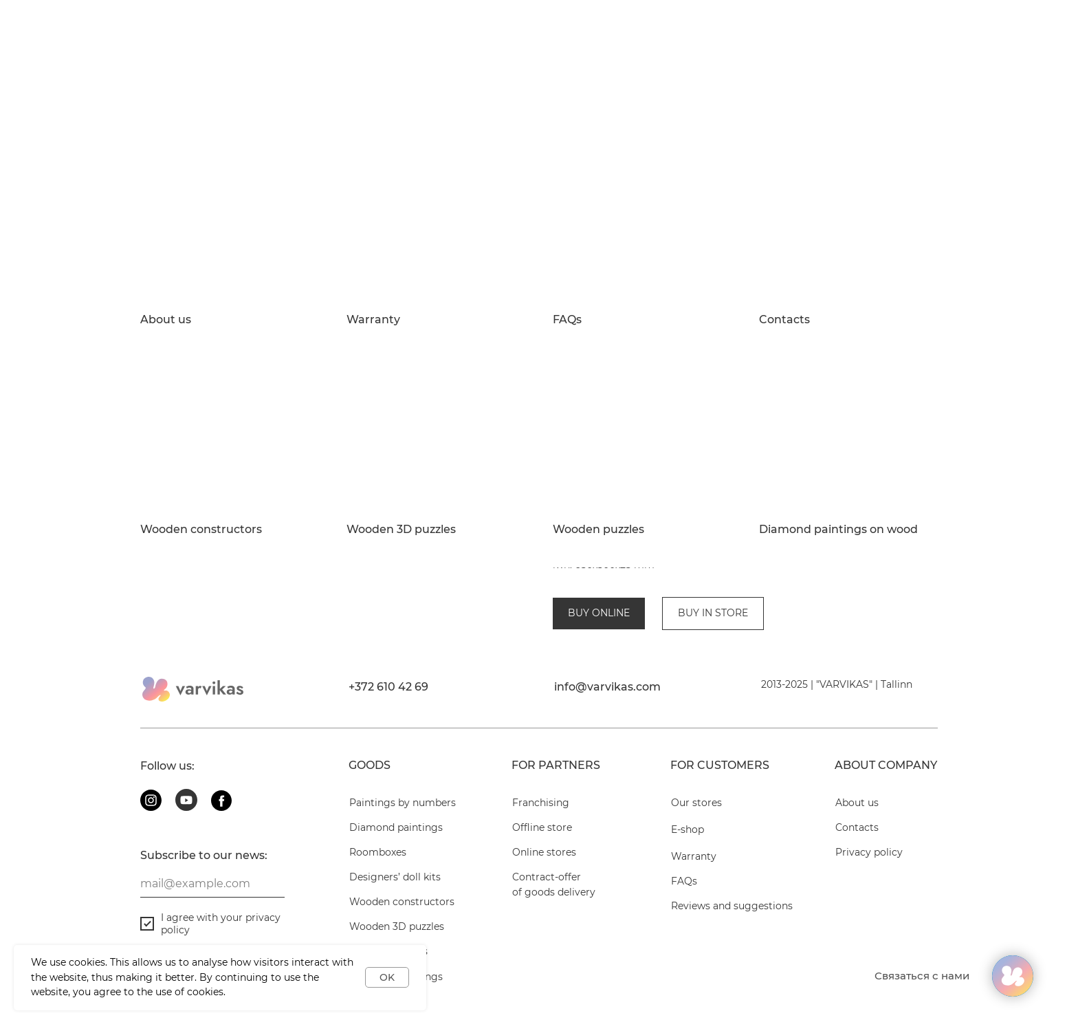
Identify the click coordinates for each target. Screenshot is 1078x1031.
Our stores (696, 791)
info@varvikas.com (607, 675)
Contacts (784, 320)
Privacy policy (869, 840)
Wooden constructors (201, 529)
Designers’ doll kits (395, 865)
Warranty (373, 320)
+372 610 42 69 (388, 675)
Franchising (540, 791)
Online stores (544, 840)
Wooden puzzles (598, 529)
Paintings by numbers (402, 791)
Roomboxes (377, 840)
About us (165, 320)
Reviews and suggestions (732, 894)
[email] (212, 872)
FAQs (567, 320)
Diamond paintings (396, 816)
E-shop (687, 818)
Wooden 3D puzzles (401, 529)
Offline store (542, 816)
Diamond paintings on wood (838, 529)
